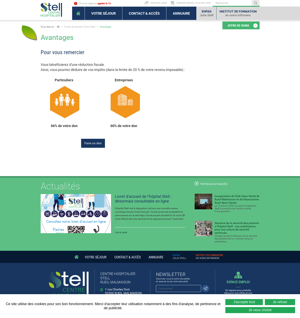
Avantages (105, 26)
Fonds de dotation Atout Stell (79, 26)
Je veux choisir (260, 310)
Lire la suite (121, 232)
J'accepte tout (244, 302)
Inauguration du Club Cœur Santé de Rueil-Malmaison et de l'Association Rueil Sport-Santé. (237, 199)
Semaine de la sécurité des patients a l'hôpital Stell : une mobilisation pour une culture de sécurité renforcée (237, 227)
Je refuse (280, 302)
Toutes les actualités (211, 183)
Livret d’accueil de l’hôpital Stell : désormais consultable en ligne (143, 198)
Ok (256, 3)
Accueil (58, 26)
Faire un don (93, 143)
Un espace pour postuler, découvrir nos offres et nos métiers (238, 288)
